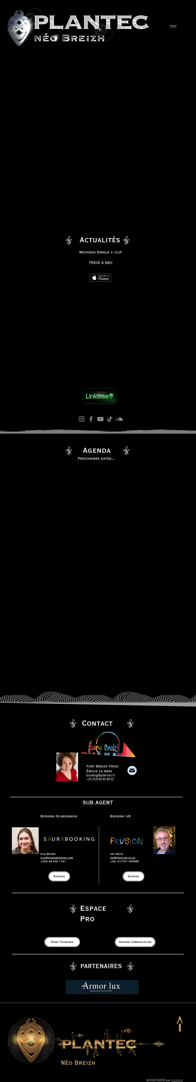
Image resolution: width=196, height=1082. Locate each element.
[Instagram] (81, 419)
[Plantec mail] (132, 770)
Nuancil (177, 1080)
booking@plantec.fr (100, 775)
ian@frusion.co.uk (122, 858)
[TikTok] (110, 419)
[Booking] (59, 876)
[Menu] (173, 26)
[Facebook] (91, 419)
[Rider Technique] (62, 942)
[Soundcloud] (119, 419)
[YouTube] (100, 419)
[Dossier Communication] (135, 942)
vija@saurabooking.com (56, 858)
